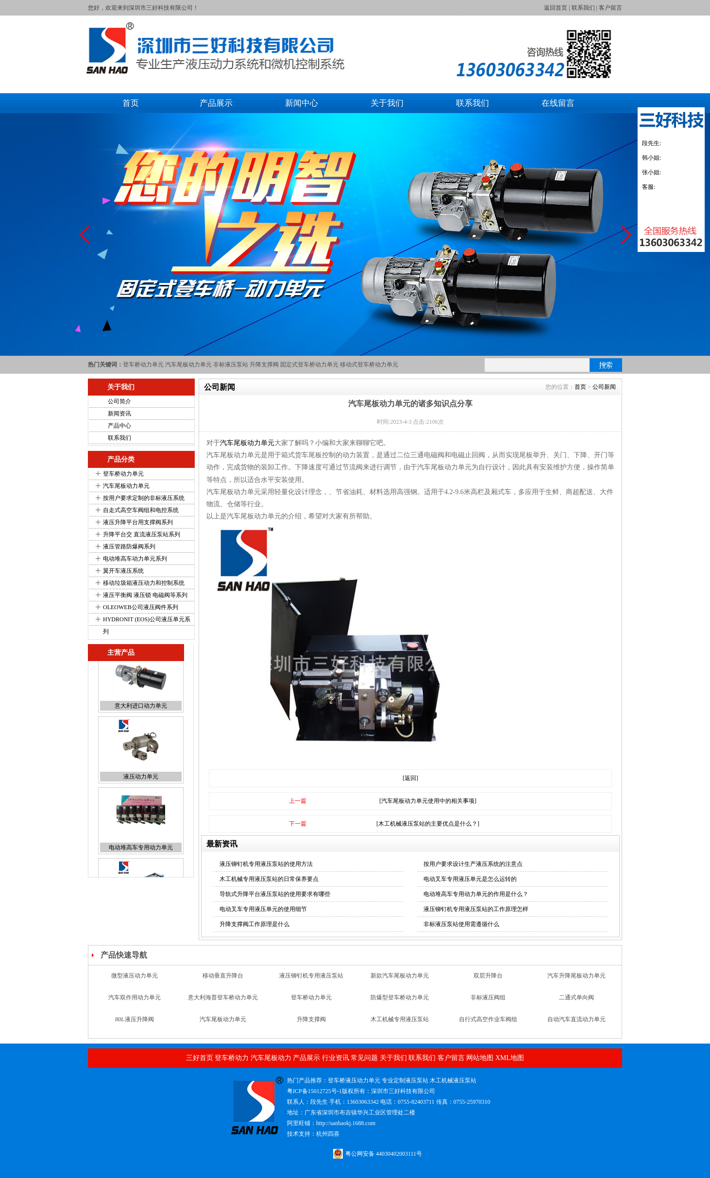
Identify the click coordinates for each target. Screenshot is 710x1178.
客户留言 (610, 7)
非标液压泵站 (230, 364)
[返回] (410, 778)
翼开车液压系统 (123, 570)
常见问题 (364, 1058)
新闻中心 (301, 103)
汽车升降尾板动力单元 (576, 980)
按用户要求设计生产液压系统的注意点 (473, 864)
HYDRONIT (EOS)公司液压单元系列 (146, 625)
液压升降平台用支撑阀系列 (138, 522)
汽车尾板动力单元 (188, 364)
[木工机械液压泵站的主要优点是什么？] (427, 823)
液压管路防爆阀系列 (129, 546)
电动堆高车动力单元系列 (135, 558)
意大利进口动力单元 (141, 725)
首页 (130, 103)
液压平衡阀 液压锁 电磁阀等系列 (145, 595)
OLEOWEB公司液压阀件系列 (140, 607)
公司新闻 (604, 386)
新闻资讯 (119, 413)
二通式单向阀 (576, 1001)
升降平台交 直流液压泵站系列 (141, 534)
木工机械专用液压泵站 (400, 1023)
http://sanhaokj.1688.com (345, 1123)
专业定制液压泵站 (405, 1080)
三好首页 (199, 1058)
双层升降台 (488, 980)
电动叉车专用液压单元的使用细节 (263, 909)
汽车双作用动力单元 (134, 1001)
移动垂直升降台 (223, 980)
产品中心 (119, 425)
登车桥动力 (232, 1058)
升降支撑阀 (264, 364)
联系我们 (583, 7)
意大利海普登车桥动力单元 (223, 1001)
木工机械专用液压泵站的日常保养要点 (269, 879)
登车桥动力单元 (143, 364)
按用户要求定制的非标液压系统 (144, 498)
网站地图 (479, 1058)
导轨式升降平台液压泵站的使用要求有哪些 (275, 894)
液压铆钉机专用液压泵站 (311, 980)
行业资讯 (335, 1058)
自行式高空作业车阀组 (488, 1023)
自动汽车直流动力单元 (576, 1023)
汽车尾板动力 (271, 1058)
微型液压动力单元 (134, 980)
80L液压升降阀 (134, 1023)
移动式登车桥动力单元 (369, 364)
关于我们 (387, 103)
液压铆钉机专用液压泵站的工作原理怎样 (475, 909)
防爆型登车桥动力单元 (400, 1001)
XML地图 (509, 1058)
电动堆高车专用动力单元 (141, 866)
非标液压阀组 (488, 1001)
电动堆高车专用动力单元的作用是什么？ (475, 894)
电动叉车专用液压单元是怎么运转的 (470, 879)
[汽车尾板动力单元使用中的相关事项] (427, 800)
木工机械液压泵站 (453, 1080)
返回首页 (555, 7)
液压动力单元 (140, 796)
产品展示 (216, 103)
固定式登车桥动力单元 (309, 364)
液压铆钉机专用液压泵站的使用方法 (266, 864)
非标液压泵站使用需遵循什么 (461, 924)
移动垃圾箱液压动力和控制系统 (144, 583)
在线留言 (558, 103)
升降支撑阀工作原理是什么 (254, 924)
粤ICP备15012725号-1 (314, 1091)
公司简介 (119, 401)
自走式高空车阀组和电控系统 (141, 510)
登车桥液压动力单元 (354, 1080)
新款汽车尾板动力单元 (400, 980)
